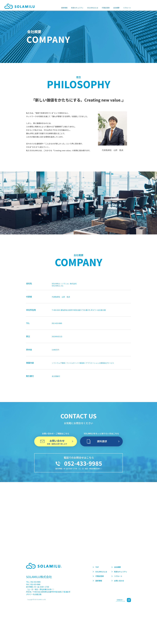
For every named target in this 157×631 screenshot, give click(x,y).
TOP (96, 567)
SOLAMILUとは (100, 571)
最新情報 (97, 580)
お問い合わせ (118, 580)
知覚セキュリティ (119, 571)
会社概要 (116, 567)
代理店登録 (98, 576)
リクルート (117, 576)
